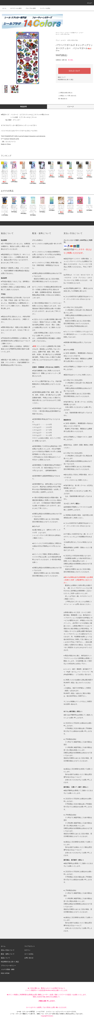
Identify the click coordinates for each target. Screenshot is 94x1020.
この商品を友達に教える (64, 92)
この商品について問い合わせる (66, 95)
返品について (62, 77)
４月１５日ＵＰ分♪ (65, 34)
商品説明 (23, 106)
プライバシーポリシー (8, 965)
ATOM (7, 973)
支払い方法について (7, 950)
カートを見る (28, 954)
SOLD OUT (74, 71)
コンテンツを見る (43, 8)
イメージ (70, 106)
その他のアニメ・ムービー (77, 32)
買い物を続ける (61, 98)
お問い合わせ (28, 958)
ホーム (4, 8)
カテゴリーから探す (15, 8)
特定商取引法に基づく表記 (65, 79)
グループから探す (29, 8)
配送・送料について (7, 954)
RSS (2, 973)
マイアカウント (29, 946)
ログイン (27, 950)
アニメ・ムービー (65, 32)
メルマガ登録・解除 (7, 969)
